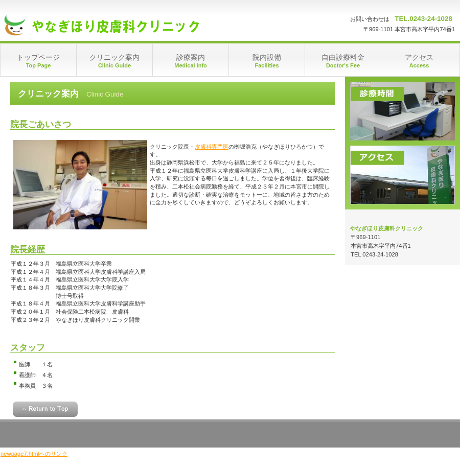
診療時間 (402, 111)
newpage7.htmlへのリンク (34, 454)
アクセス (402, 175)
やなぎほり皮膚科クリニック (102, 25)
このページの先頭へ (45, 409)
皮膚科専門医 (211, 147)
